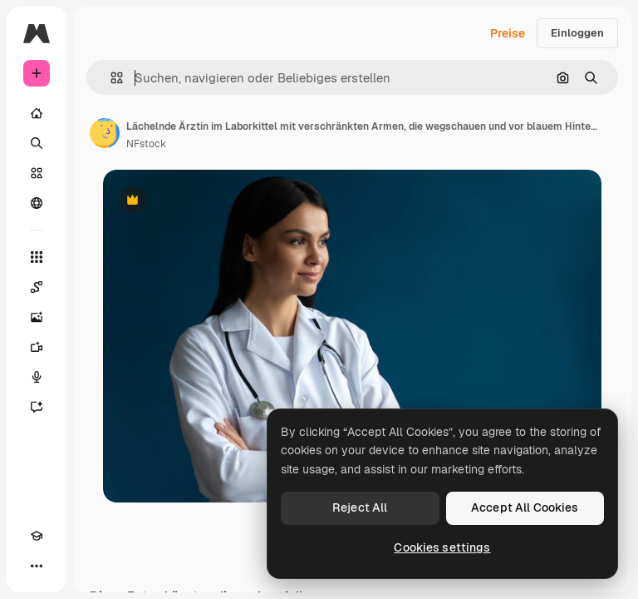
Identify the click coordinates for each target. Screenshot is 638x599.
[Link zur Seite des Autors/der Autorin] (105, 133)
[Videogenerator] (36, 347)
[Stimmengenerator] (36, 377)
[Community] (36, 203)
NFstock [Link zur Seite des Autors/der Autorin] (146, 144)
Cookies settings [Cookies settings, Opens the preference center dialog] (442, 547)
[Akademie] (36, 535)
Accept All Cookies (525, 507)
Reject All (359, 507)
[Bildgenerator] (36, 317)
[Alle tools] (36, 257)
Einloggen (577, 33)
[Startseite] (36, 113)
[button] (110, 78)
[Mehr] (36, 565)
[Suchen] (36, 143)
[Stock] (36, 173)
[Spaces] (36, 287)
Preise (507, 33)
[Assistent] (36, 407)
